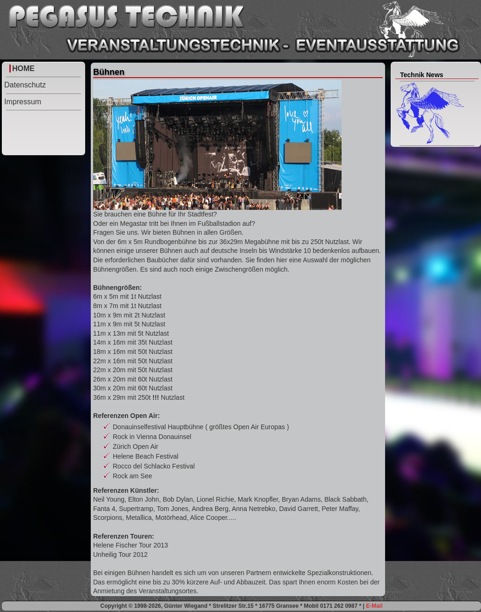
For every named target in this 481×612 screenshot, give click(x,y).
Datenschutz (25, 85)
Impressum (22, 102)
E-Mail (374, 606)
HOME (23, 68)
